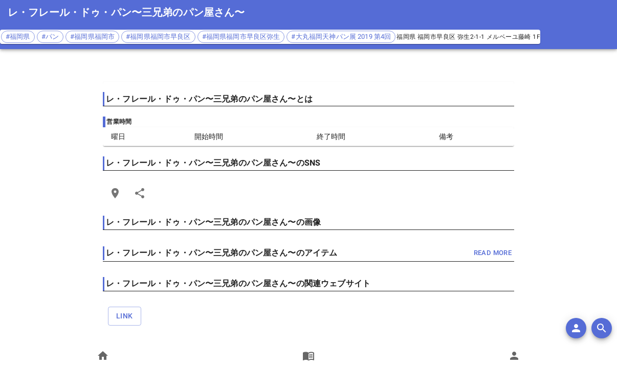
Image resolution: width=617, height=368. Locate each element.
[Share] (139, 193)
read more (492, 253)
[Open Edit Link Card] (115, 193)
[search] (601, 328)
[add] (576, 328)
